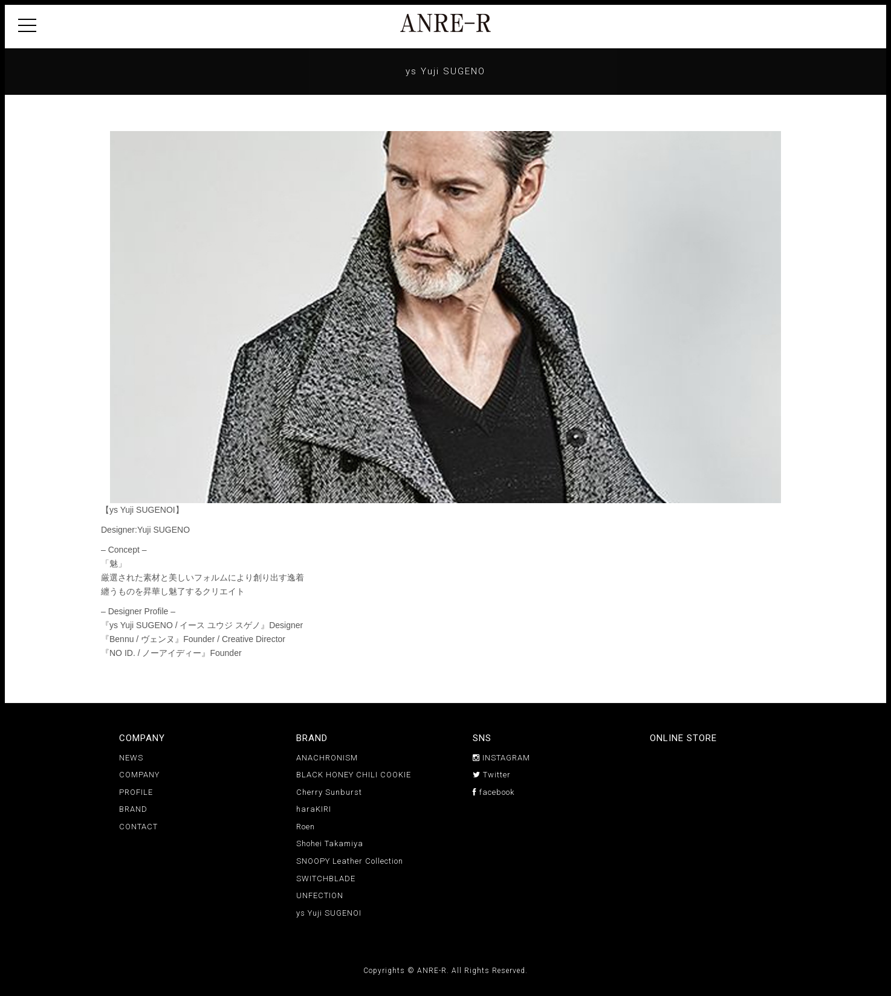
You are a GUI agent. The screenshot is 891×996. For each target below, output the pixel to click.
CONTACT (138, 826)
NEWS (131, 757)
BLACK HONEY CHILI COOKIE (353, 774)
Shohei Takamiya (329, 843)
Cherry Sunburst (329, 792)
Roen (305, 826)
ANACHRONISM (327, 757)
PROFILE (136, 792)
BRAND (133, 809)
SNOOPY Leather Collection (349, 861)
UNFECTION (319, 895)
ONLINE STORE (683, 738)
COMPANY (139, 774)
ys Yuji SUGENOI (328, 912)
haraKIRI (313, 809)
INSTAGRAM (501, 757)
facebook (493, 792)
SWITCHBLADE (325, 878)
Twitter (492, 774)
